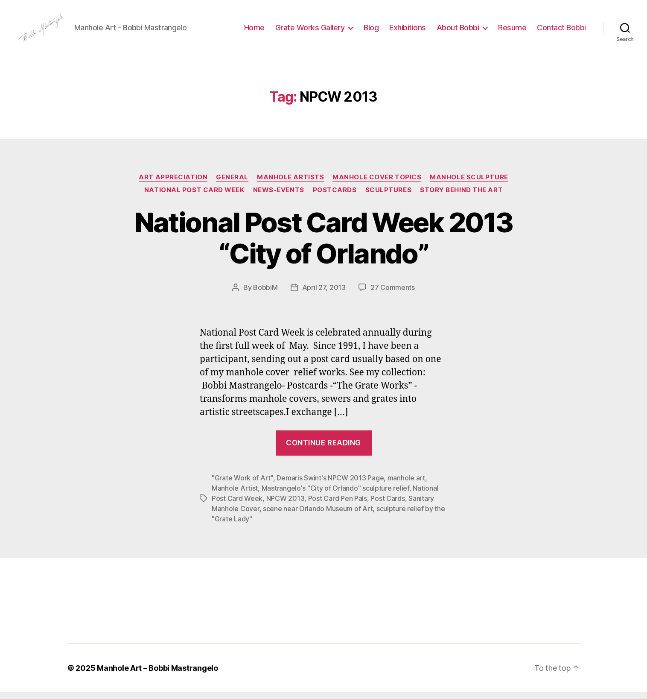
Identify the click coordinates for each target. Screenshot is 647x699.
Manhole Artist (235, 495)
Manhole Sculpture (469, 184)
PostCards (335, 197)
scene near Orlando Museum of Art (318, 515)
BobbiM (265, 294)
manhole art (406, 484)
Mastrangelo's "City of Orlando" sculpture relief (335, 495)
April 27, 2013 (324, 294)
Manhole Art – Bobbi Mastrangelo (157, 674)
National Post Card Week (194, 197)
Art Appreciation (173, 184)
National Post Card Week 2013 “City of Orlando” (323, 245)
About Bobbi (458, 30)
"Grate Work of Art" (242, 484)
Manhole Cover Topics (376, 184)
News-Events (278, 197)
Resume (512, 30)
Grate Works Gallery (310, 30)
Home (254, 30)
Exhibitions (407, 30)
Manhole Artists (290, 184)
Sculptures (388, 197)
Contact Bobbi (561, 30)
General (232, 184)
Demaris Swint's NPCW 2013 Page (330, 484)
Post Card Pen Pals (337, 505)
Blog (371, 30)
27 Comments (392, 294)
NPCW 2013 (285, 505)
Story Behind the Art (461, 197)
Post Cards (387, 505)
